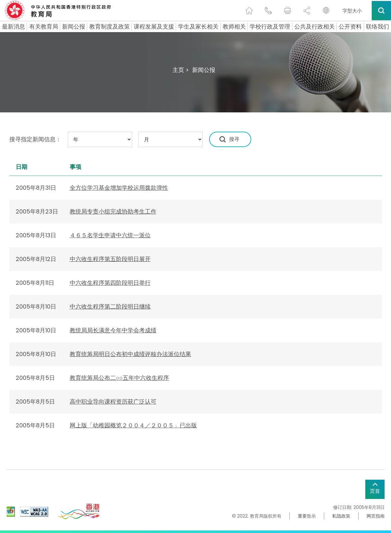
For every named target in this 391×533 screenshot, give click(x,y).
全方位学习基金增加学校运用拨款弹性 (119, 188)
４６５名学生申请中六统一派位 (110, 235)
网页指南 (376, 516)
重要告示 (307, 516)
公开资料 (350, 26)
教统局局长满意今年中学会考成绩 (113, 330)
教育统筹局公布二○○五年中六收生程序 (119, 378)
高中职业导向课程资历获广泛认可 (113, 402)
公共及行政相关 (314, 26)
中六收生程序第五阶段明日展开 (110, 259)
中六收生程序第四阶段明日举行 (110, 283)
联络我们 (377, 26)
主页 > (181, 70)
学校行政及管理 (270, 26)
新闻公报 (73, 26)
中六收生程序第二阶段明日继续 (110, 306)
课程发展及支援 (154, 26)
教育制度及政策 (109, 26)
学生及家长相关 (198, 26)
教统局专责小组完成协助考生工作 (113, 211)
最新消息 (13, 26)
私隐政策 (341, 516)
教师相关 (234, 26)
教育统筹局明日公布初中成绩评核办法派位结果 (130, 354)
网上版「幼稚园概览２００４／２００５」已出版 (133, 425)
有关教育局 (43, 26)
